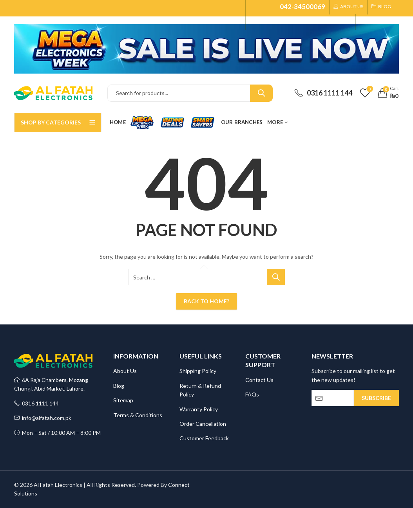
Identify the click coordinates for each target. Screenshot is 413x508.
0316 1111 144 (36, 403)
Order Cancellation (202, 423)
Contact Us (259, 379)
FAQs (252, 394)
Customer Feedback (204, 438)
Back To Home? (206, 301)
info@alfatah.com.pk (42, 417)
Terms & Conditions (137, 415)
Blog (118, 385)
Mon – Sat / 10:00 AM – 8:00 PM (57, 432)
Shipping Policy (197, 370)
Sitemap (123, 400)
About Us (125, 370)
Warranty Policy (198, 409)
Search (261, 93)
